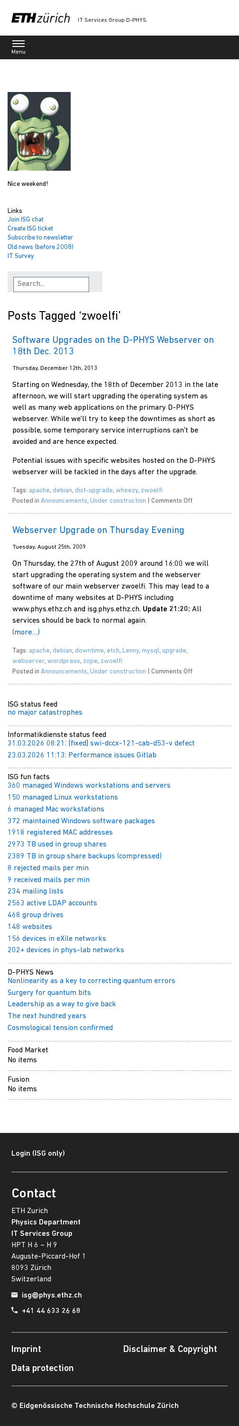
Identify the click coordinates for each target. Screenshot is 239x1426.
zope (90, 661)
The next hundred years (47, 1016)
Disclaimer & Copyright (170, 1349)
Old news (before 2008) (41, 247)
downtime (89, 650)
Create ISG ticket (30, 228)
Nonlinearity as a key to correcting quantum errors (91, 981)
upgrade (174, 650)
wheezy (127, 490)
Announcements (64, 501)
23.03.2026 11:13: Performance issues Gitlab (82, 755)
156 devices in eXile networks (57, 939)
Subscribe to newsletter (40, 237)
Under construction (118, 501)
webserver (28, 661)
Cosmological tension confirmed (60, 1028)
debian (62, 490)
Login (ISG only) (38, 1154)
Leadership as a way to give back (62, 1004)
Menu (18, 49)
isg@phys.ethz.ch (52, 1295)
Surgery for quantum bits (49, 993)
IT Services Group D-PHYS (112, 20)
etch (113, 650)
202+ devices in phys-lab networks (66, 950)
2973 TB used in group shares (57, 844)
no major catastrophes (45, 713)
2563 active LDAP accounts (52, 903)
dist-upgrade (94, 490)
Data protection (42, 1368)
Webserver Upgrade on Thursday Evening (98, 530)
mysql (150, 650)
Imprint (26, 1349)
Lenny (130, 650)
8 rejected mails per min (48, 868)
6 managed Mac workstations (56, 809)
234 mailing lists (36, 891)
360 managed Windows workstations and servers (89, 786)
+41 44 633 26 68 (51, 1311)
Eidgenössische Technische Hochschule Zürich (99, 1406)
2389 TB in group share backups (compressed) (85, 856)
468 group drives (36, 915)
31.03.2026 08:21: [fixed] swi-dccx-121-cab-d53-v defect (101, 743)
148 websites (30, 927)
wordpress (63, 661)
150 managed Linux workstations (63, 797)
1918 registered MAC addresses (60, 833)
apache (39, 490)
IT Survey (21, 256)
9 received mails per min (49, 880)
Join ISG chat (26, 219)
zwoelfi (152, 490)
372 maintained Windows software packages (81, 821)
